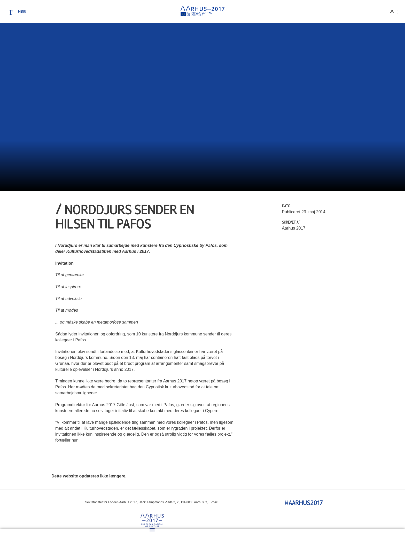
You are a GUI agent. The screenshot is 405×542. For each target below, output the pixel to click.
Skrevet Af (291, 223)
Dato (286, 206)
